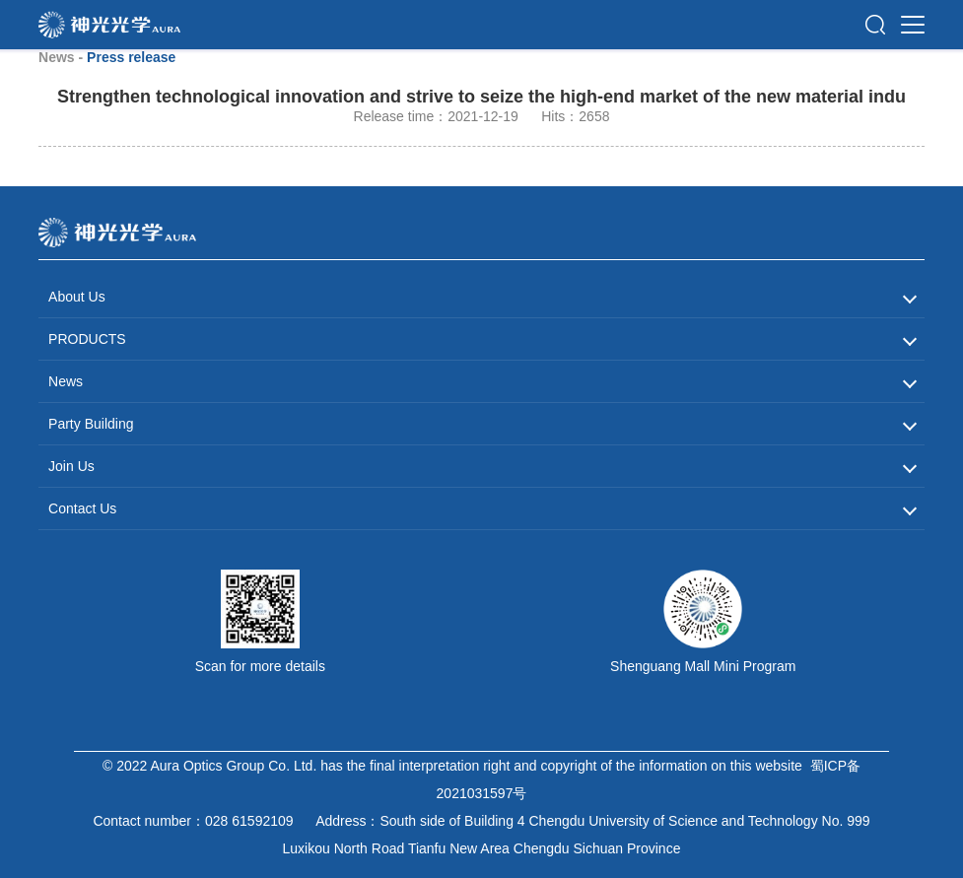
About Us (76, 296)
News (65, 381)
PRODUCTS (87, 339)
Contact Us (82, 508)
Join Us (71, 466)
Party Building (90, 424)
